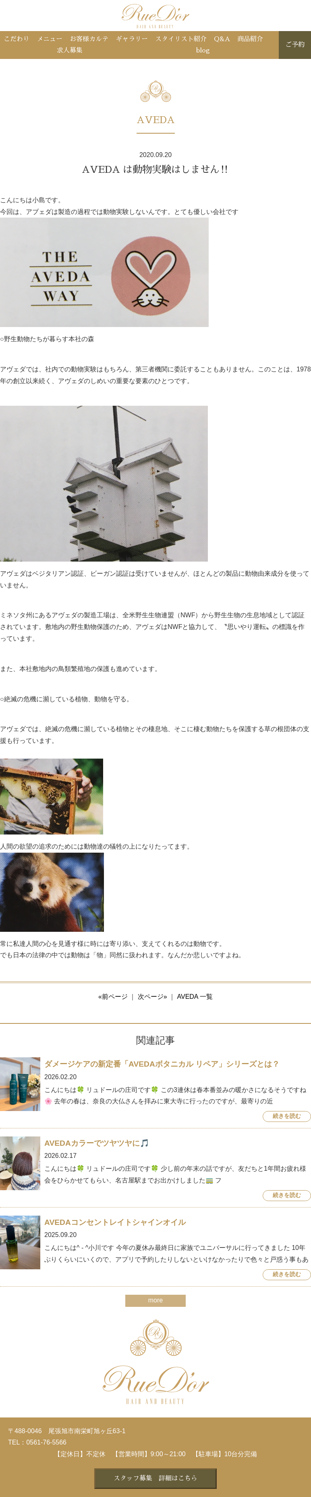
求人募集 (70, 50)
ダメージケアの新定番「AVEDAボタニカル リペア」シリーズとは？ (162, 1064)
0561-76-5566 (46, 1442)
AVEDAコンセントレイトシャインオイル (115, 1222)
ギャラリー (132, 39)
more (155, 1300)
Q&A (222, 39)
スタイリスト (181, 39)
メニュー (49, 39)
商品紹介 (250, 39)
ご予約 (295, 45)
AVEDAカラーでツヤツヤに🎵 (96, 1143)
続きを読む (287, 1116)
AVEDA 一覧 (195, 996)
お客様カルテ (89, 39)
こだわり (16, 39)
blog (203, 50)
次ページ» (152, 996)
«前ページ (113, 996)
